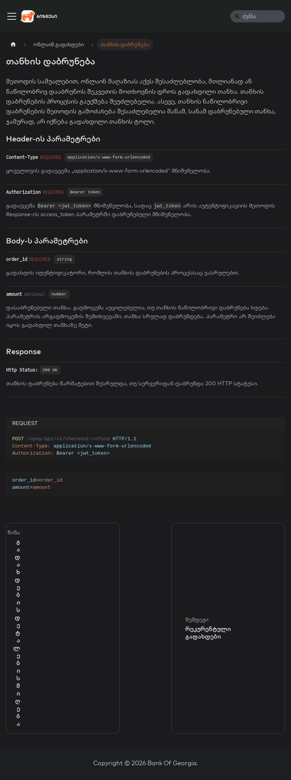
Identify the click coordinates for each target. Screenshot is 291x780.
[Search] (257, 16)
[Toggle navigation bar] (11, 16)
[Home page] (13, 44)
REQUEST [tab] (25, 423)
